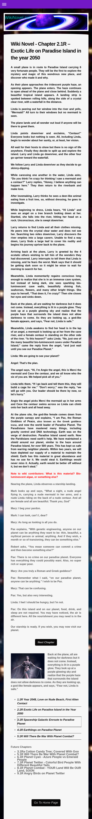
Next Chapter (46, 642)
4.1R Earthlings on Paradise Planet (39, 729)
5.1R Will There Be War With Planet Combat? (45, 736)
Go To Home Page (46, 802)
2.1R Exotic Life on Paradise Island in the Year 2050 (46, 711)
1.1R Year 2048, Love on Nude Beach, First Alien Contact (48, 701)
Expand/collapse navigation (46, 4)
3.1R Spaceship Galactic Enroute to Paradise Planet (45, 721)
